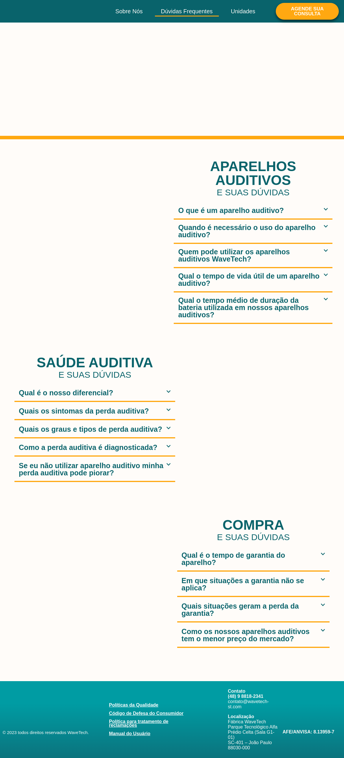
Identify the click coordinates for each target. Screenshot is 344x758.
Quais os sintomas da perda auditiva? (84, 411)
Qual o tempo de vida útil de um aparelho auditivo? (248, 279)
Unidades (243, 11)
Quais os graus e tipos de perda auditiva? (90, 429)
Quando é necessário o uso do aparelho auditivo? (246, 231)
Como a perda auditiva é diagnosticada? (88, 447)
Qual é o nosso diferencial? (66, 393)
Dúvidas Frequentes (187, 11)
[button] (253, 211)
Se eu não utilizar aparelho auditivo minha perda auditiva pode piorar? (91, 469)
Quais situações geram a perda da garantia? (240, 609)
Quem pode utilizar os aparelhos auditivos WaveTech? (234, 255)
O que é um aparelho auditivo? (231, 210)
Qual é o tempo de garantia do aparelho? (233, 558)
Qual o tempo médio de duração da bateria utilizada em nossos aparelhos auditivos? (243, 307)
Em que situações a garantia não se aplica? (243, 584)
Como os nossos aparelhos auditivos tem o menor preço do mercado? (246, 635)
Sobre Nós (129, 11)
